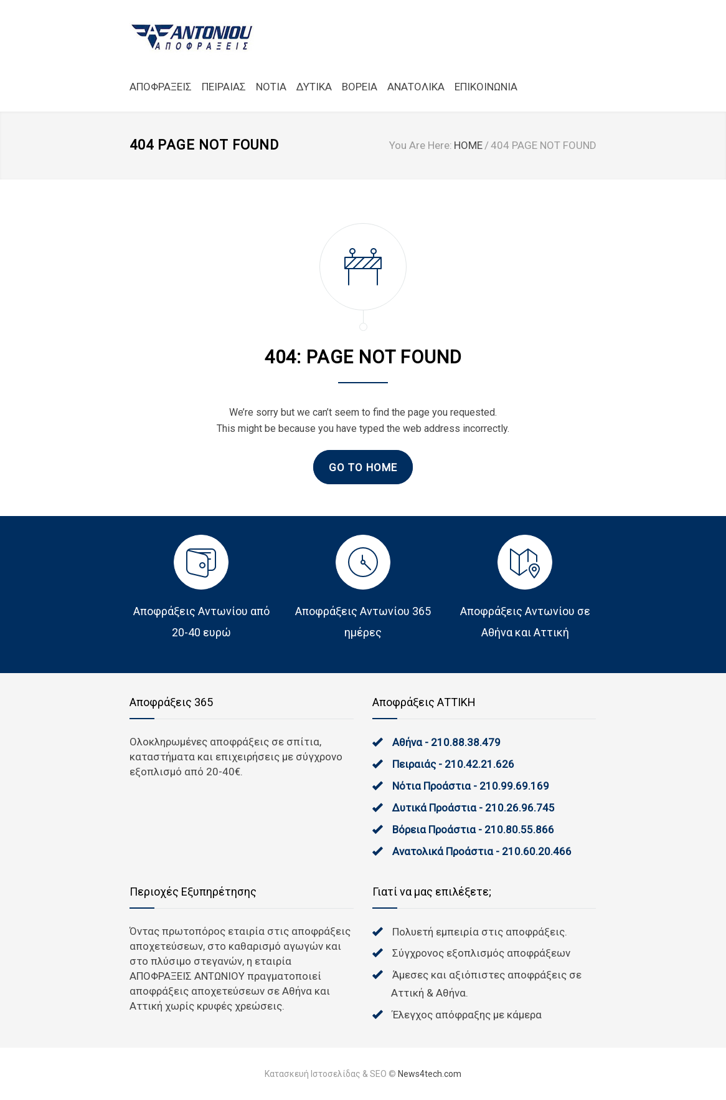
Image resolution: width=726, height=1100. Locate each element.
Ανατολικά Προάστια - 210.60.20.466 (482, 851)
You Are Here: (420, 145)
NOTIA (271, 86)
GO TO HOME (363, 467)
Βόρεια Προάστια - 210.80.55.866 (473, 829)
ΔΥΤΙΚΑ (314, 86)
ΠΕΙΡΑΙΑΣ (224, 86)
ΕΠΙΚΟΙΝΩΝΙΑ (486, 86)
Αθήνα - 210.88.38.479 (446, 742)
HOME (468, 145)
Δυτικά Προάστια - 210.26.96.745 (473, 807)
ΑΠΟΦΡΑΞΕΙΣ (161, 86)
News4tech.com (429, 1074)
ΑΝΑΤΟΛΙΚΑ (416, 86)
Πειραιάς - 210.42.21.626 (453, 764)
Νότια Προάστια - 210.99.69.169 (470, 786)
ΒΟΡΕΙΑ (359, 86)
